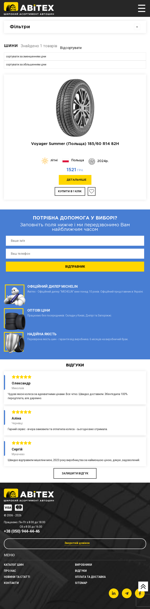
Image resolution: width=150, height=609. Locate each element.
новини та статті (17, 576)
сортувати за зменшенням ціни (26, 56)
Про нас (10, 570)
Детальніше (76, 180)
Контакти (11, 583)
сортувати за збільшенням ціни (26, 64)
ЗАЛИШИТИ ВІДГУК (75, 473)
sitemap (81, 583)
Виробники (83, 564)
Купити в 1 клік (70, 191)
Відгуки (81, 570)
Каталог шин (14, 564)
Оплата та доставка (90, 576)
